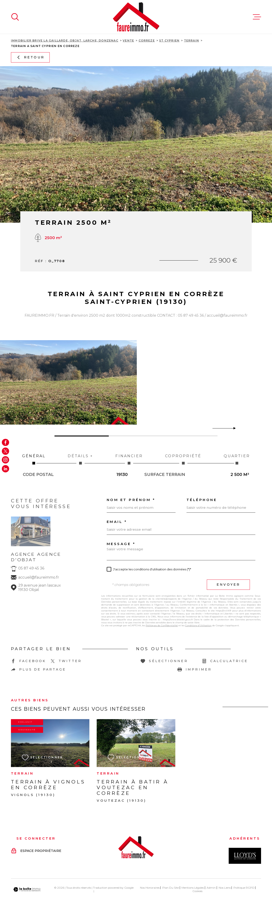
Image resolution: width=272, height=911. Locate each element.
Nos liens (225, 887)
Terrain (191, 40)
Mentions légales (192, 887)
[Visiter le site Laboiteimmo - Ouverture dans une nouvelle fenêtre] (27, 889)
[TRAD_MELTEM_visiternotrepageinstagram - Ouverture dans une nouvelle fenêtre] (5, 460)
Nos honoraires (150, 887)
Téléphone (202, 499)
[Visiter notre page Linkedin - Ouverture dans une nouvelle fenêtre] (5, 468)
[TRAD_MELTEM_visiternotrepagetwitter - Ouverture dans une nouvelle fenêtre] (5, 451)
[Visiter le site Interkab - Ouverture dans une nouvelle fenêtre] (245, 856)
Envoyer (228, 584)
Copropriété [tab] (183, 459)
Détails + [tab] (80, 459)
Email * (117, 521)
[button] (233, 428)
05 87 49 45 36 (31, 568)
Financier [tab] (129, 459)
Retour (30, 57)
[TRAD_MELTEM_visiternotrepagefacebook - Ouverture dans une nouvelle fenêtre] (5, 442)
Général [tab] (34, 459)
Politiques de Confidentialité (162, 625)
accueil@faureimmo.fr (38, 577)
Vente (128, 40)
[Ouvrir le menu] (257, 17)
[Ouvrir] (15, 17)
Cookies (197, 891)
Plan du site (170, 887)
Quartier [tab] (236, 459)
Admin (211, 887)
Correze (147, 40)
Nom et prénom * (131, 499)
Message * (121, 544)
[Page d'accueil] (136, 16)
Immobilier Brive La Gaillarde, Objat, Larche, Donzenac (64, 40)
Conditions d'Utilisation (198, 625)
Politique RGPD (243, 887)
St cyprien (169, 40)
